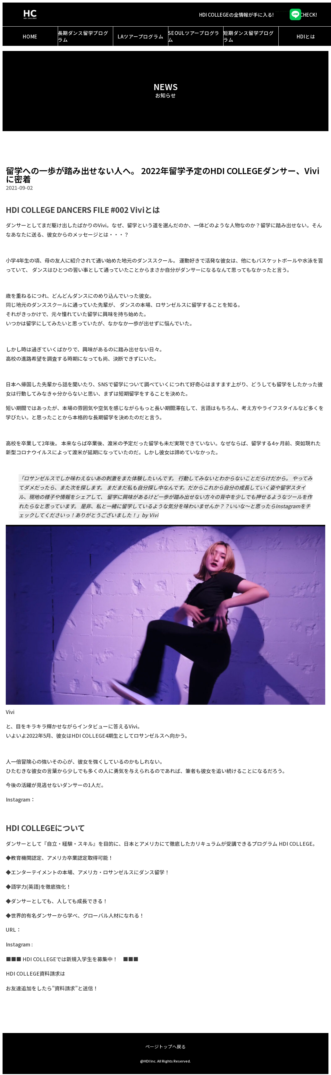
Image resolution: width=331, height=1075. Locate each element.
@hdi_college (49, 944)
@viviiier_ (46, 799)
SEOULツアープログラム (193, 36)
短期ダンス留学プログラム (248, 36)
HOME (30, 36)
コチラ (72, 973)
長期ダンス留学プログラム (83, 36)
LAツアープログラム (141, 36)
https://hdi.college (42, 929)
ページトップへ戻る (165, 1046)
